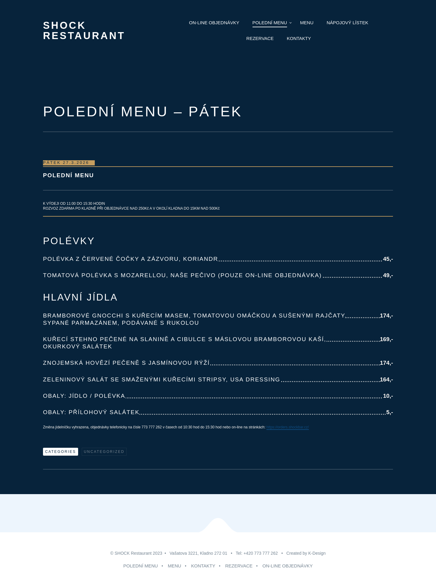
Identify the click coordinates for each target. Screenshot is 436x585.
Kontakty (299, 38)
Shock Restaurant (84, 30)
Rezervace (260, 38)
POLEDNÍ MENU (270, 22)
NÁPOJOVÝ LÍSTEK (347, 22)
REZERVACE (239, 565)
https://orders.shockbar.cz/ (287, 427)
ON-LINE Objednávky (214, 22)
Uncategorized (104, 452)
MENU (306, 22)
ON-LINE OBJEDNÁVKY (288, 565)
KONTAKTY (203, 565)
